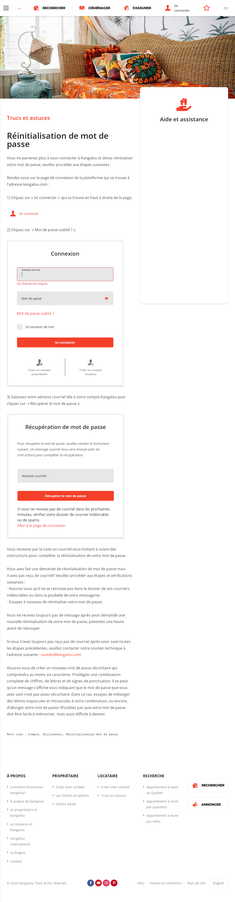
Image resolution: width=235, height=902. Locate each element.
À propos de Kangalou (27, 801)
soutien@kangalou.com (61, 654)
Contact (16, 861)
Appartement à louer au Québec (162, 790)
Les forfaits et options (72, 795)
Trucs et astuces (28, 118)
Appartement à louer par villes (162, 818)
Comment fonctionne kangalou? (26, 790)
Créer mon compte (70, 787)
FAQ (140, 883)
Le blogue (17, 852)
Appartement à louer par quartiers (162, 804)
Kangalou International (20, 841)
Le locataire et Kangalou (21, 827)
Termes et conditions (165, 883)
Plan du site (196, 883)
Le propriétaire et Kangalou (23, 813)
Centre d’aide (66, 804)
